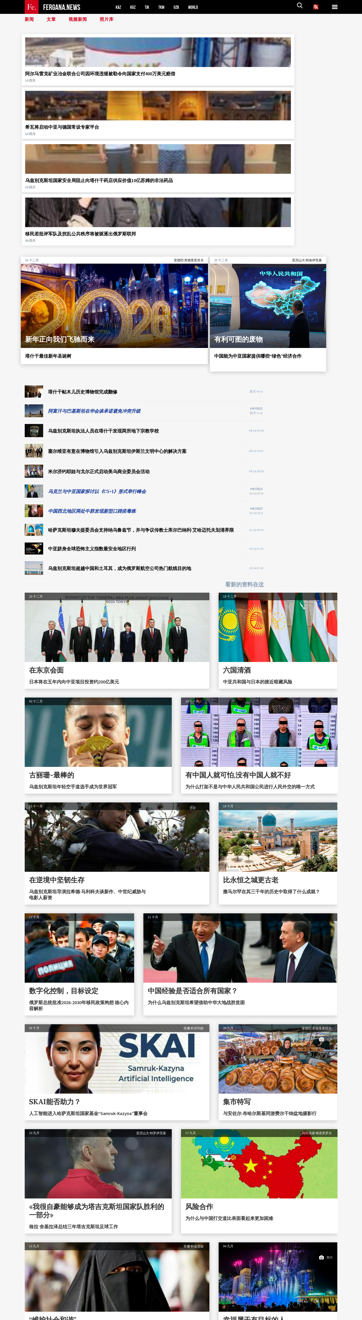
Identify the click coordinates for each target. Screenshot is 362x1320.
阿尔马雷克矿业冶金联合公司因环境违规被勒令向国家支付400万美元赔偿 (58, 79)
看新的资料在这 (244, 427)
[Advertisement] (305, 297)
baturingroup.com (208, 1315)
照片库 (109, 19)
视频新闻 (79, 19)
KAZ (119, 7)
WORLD (197, 7)
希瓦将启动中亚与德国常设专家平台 (139, 76)
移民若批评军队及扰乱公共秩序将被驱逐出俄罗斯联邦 (300, 76)
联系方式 (36, 1309)
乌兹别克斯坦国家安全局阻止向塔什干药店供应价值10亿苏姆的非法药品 (219, 79)
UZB (179, 7)
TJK (148, 7)
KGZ (134, 7)
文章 (52, 19)
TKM (163, 7)
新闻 (29, 19)
